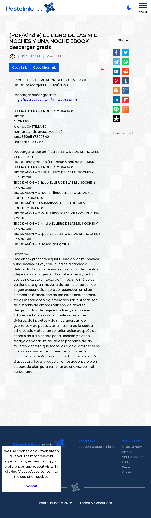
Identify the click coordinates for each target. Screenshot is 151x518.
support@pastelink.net (97, 446)
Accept (31, 485)
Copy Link (19, 67)
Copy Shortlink (44, 67)
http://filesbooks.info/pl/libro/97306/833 (45, 100)
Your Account (133, 457)
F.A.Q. (126, 462)
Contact (129, 472)
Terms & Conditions (96, 502)
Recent (128, 467)
